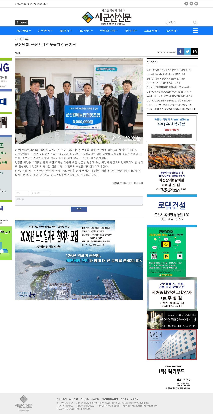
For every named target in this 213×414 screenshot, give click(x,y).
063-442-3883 (87, 406)
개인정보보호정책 (110, 399)
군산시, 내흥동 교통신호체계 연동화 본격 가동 (166, 78)
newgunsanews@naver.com (145, 406)
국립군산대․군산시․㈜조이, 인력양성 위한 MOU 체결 (169, 105)
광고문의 (95, 399)
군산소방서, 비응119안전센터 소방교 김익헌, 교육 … (169, 91)
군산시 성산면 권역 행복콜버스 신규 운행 (163, 83)
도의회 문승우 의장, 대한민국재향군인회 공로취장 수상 (169, 96)
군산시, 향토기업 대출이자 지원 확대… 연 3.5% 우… (169, 87)
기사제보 (85, 399)
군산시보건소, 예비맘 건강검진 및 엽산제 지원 (166, 74)
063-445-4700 (66, 406)
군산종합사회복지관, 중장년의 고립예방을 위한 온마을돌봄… (172, 109)
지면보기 (22, 22)
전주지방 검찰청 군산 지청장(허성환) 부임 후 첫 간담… (169, 100)
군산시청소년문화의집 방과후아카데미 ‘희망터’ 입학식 (169, 70)
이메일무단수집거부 (129, 399)
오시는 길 (73, 399)
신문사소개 (62, 399)
